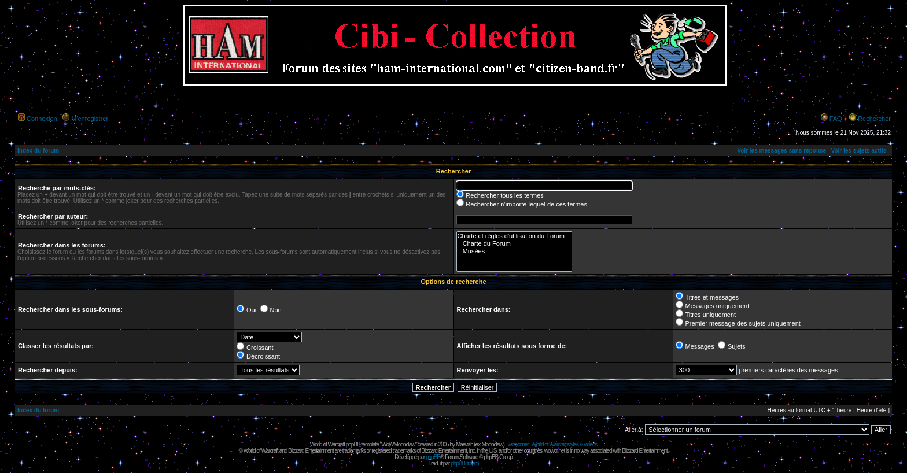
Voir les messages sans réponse (781, 150)
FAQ (835, 118)
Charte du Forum (515, 243)
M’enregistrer (89, 118)
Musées (515, 251)
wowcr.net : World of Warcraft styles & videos (553, 444)
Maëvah (464, 444)
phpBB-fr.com (465, 463)
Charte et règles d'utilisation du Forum (515, 236)
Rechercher (874, 118)
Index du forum (38, 150)
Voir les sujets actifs (858, 150)
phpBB (433, 457)
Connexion (42, 118)
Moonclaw (492, 444)
